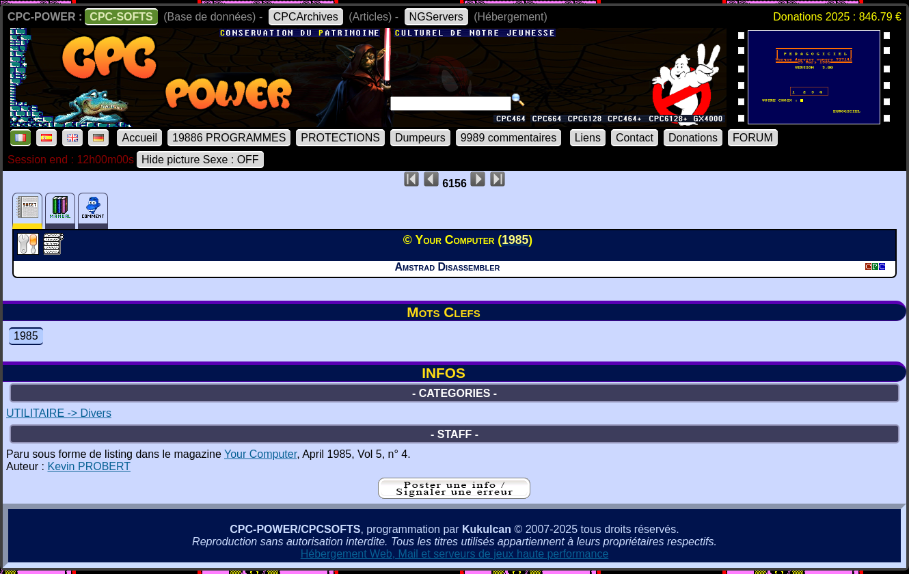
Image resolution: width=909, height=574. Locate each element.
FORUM (753, 138)
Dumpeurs (420, 138)
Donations (693, 138)
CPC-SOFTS (121, 17)
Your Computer (260, 454)
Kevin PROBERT (89, 466)
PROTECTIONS (340, 138)
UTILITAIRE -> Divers (58, 413)
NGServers (436, 17)
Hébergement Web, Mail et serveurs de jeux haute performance (455, 554)
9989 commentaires (509, 138)
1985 (26, 336)
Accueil (139, 138)
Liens (588, 138)
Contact (634, 138)
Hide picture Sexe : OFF (200, 159)
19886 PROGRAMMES (229, 138)
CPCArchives (305, 17)
